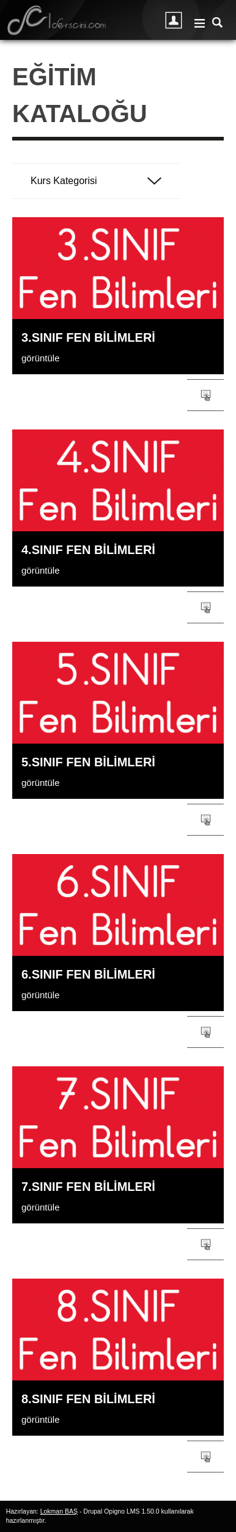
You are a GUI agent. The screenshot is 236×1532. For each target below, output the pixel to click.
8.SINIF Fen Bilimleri (88, 1399)
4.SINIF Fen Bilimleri (88, 549)
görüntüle (40, 358)
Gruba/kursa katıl (205, 395)
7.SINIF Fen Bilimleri (88, 1186)
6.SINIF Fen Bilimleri (88, 974)
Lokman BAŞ (59, 1511)
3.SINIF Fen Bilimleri (88, 337)
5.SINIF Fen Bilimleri (88, 762)
